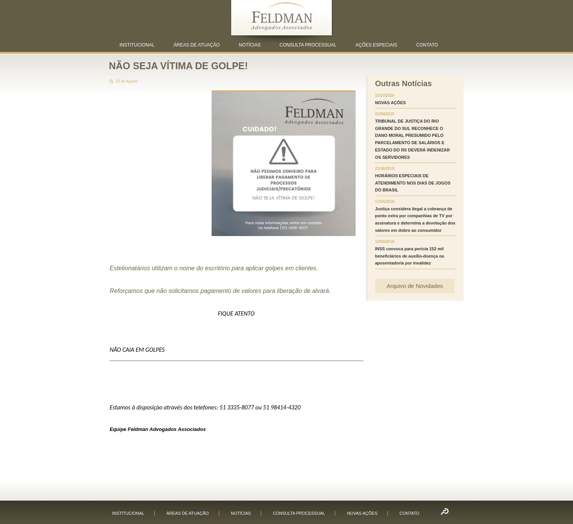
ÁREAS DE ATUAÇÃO (197, 45)
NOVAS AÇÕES (362, 513)
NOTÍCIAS (250, 45)
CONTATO (427, 45)
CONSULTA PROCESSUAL (308, 45)
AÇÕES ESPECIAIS (376, 45)
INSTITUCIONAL (136, 45)
